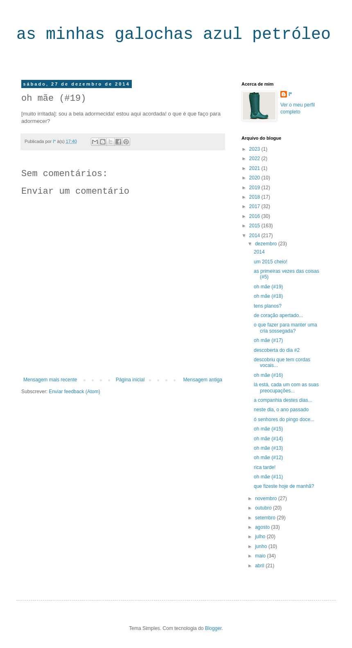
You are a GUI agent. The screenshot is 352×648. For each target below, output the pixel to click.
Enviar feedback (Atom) (74, 391)
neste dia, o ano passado (281, 409)
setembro (266, 518)
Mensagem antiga (202, 380)
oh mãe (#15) (268, 429)
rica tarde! (264, 467)
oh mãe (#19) (268, 287)
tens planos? (268, 306)
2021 (255, 168)
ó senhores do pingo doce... (284, 419)
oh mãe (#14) (268, 439)
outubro (264, 508)
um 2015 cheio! (270, 262)
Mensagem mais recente (50, 380)
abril (260, 566)
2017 (255, 206)
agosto (263, 527)
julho (261, 536)
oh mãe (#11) (268, 477)
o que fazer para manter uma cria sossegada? (285, 327)
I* (290, 94)
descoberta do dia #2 (277, 350)
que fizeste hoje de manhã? (284, 486)
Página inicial (130, 380)
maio (261, 556)
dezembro (266, 244)
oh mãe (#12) (268, 457)
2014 (255, 235)
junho (262, 546)
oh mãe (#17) (268, 340)
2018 (255, 197)
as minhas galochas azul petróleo (173, 34)
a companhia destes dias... (283, 400)
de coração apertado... (278, 315)
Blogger (213, 628)
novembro (266, 498)
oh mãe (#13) (268, 448)
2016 (255, 216)
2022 (255, 158)
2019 (255, 187)
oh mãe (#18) (268, 296)
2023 (255, 149)
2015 (255, 226)
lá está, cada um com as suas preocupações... (286, 387)
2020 (255, 178)
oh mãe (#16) (268, 375)
